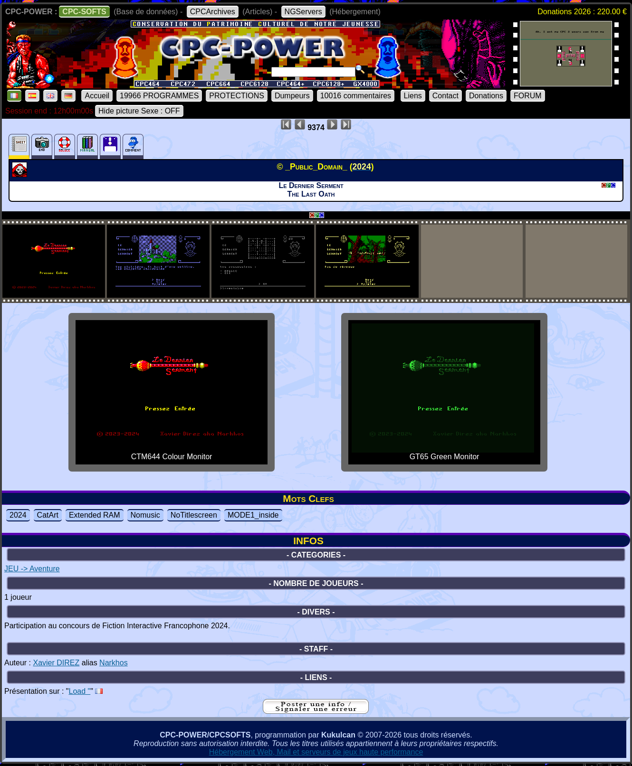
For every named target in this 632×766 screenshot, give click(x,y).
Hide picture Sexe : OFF (139, 111)
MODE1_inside (253, 515)
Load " (80, 691)
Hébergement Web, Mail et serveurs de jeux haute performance (316, 752)
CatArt (47, 515)
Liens (413, 96)
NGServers (303, 12)
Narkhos (113, 663)
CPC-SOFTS (84, 12)
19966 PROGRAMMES (159, 96)
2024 (18, 515)
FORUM (528, 96)
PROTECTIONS (236, 96)
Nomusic (145, 515)
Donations (486, 96)
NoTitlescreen (194, 515)
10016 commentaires (355, 96)
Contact (445, 96)
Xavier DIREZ (56, 663)
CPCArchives (212, 12)
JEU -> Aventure (32, 569)
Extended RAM (94, 515)
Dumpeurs (292, 96)
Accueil (97, 96)
